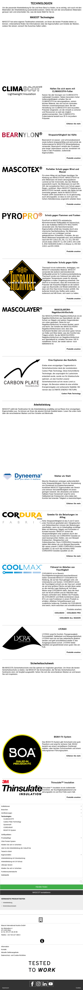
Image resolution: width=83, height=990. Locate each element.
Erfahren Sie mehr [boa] (73, 756)
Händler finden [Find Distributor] (41, 887)
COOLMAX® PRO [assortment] (74, 613)
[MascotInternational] (50, 984)
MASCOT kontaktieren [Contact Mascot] (42, 892)
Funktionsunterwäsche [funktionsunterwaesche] (9, 872)
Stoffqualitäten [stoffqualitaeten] (6, 834)
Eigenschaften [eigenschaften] (6, 855)
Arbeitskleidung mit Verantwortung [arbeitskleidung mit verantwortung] (13, 858)
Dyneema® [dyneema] (7, 824)
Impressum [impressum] (5, 988)
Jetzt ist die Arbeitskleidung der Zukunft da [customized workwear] (16, 848)
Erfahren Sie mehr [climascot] (73, 123)
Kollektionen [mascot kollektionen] (5, 806)
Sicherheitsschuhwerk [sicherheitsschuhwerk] (9, 906)
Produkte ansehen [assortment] (74, 158)
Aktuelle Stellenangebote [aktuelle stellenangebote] (10, 952)
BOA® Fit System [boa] (9, 830)
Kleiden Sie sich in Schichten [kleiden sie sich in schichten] (11, 845)
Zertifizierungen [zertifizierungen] (6, 813)
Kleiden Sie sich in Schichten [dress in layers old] (11, 868)
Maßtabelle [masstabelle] (5, 875)
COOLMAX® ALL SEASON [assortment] (70, 618)
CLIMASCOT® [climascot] (8, 819)
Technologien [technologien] (6, 816)
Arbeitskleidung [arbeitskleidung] (7, 902)
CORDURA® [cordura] (8, 827)
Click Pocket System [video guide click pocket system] (8, 841)
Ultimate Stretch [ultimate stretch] (6, 865)
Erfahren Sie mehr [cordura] (73, 556)
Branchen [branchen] (4, 810)
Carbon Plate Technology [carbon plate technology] (71, 393)
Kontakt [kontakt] (3, 949)
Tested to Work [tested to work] (6, 851)
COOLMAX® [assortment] (59, 613)
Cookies (78, 988)
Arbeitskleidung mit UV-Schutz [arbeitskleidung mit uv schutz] (11, 861)
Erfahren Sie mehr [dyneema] (73, 503)
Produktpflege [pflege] (6, 838)
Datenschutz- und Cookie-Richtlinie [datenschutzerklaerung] (13, 955)
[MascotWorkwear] (32, 984)
